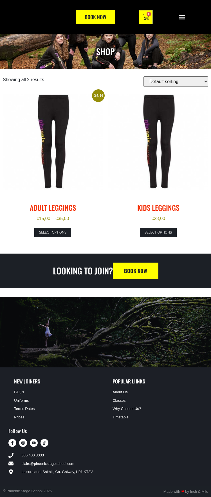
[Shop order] (175, 81)
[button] (182, 17)
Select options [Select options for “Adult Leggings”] (52, 232)
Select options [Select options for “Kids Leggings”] (158, 232)
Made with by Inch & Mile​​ (185, 491)
